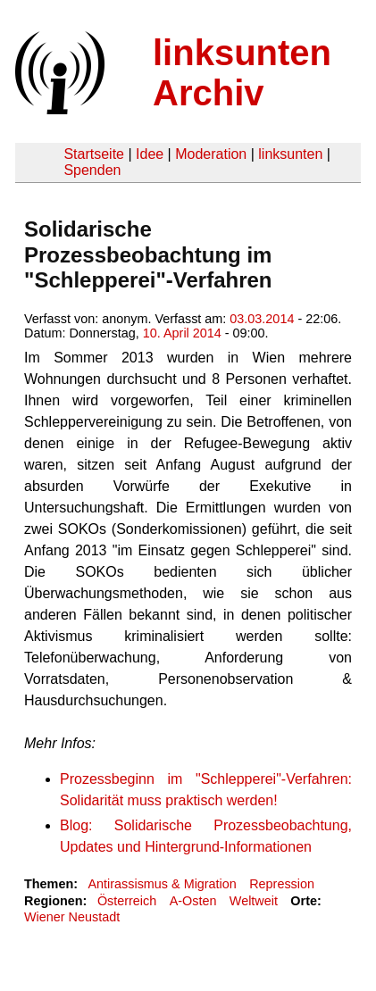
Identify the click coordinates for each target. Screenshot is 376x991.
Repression (281, 884)
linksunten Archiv (242, 72)
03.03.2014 (262, 319)
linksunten (290, 154)
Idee (149, 154)
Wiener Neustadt (72, 917)
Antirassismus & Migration (162, 884)
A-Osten (193, 901)
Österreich (126, 901)
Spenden (92, 170)
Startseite (93, 154)
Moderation (210, 154)
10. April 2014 (182, 333)
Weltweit (254, 901)
